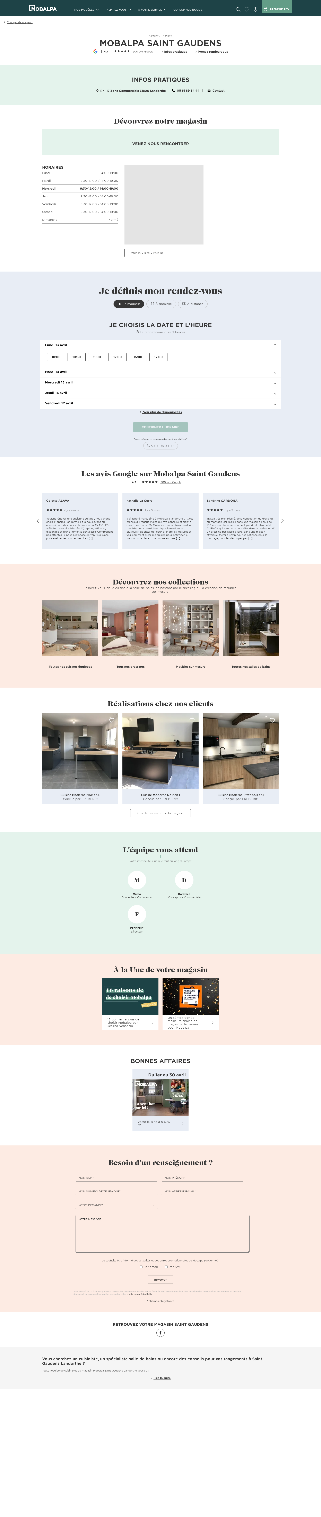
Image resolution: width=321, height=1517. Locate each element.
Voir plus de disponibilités (160, 411)
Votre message (90, 1219)
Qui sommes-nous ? (187, 9)
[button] (160, 345)
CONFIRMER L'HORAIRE (160, 426)
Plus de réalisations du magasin (160, 813)
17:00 (158, 356)
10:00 (56, 356)
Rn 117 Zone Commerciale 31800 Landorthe (131, 90)
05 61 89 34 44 (185, 91)
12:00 (117, 356)
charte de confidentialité (139, 1294)
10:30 (76, 356)
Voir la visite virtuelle (147, 252)
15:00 (138, 356)
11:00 (97, 356)
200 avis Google (143, 51)
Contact (216, 91)
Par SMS (175, 1266)
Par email (151, 1266)
